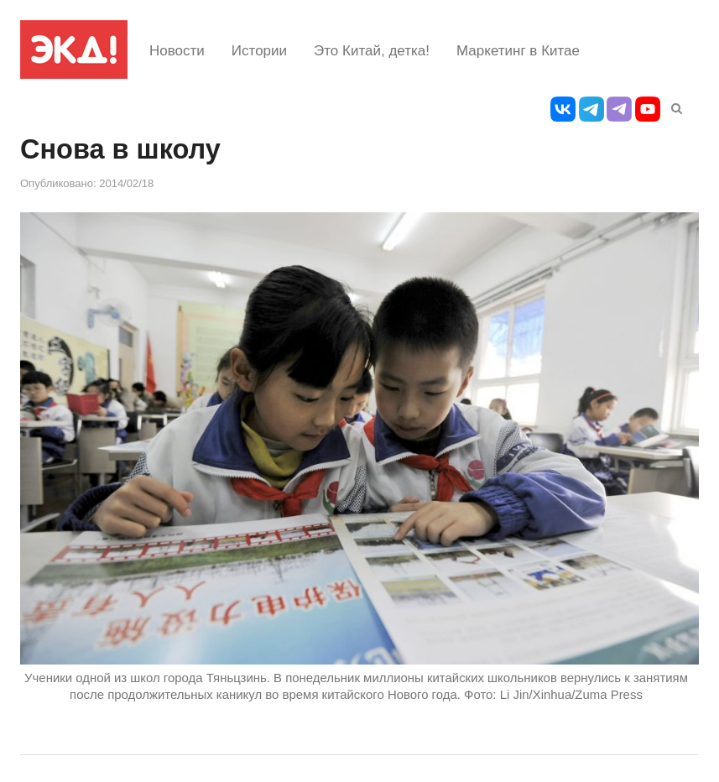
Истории (259, 51)
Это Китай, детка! (372, 51)
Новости (177, 51)
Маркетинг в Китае (518, 51)
